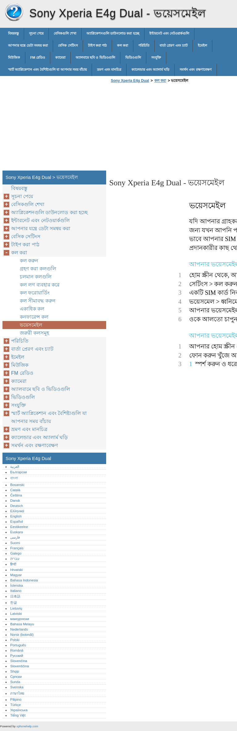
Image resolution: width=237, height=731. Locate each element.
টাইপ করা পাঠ (97, 45)
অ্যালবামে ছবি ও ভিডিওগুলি (95, 57)
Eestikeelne (19, 527)
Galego (15, 553)
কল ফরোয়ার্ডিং (35, 292)
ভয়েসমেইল (31, 324)
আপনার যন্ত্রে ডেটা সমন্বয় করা (28, 45)
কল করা (122, 45)
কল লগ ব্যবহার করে (40, 284)
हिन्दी (13, 564)
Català (15, 490)
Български (18, 472)
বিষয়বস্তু (13, 33)
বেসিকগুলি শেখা (65, 33)
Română (16, 650)
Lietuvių (16, 608)
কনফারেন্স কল (34, 316)
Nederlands (19, 629)
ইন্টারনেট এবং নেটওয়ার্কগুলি (169, 33)
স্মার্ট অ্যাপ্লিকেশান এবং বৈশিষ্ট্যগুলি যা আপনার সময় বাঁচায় (47, 69)
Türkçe (15, 705)
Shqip (14, 671)
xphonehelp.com (27, 726)
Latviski (16, 613)
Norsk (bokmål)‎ (22, 634)
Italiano (15, 591)
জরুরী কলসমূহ (34, 333)
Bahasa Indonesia (24, 580)
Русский (16, 655)
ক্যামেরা (60, 57)
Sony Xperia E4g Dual (14, 12)
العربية (14, 466)
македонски (19, 619)
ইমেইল (202, 45)
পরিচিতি (143, 45)
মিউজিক (14, 57)
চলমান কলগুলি (36, 276)
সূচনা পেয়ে (36, 33)
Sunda (15, 682)
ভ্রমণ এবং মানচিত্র (109, 69)
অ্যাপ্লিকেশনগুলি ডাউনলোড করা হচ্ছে (112, 33)
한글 (13, 602)
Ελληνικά (17, 511)
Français (16, 548)
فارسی (15, 537)
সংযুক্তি (156, 57)
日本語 (15, 596)
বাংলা (14, 478)
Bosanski (17, 485)
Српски (16, 676)
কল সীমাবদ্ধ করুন (38, 300)
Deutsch (16, 506)
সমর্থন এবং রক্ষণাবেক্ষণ (195, 69)
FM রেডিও (37, 57)
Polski (14, 640)
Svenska (16, 687)
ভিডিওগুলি (133, 57)
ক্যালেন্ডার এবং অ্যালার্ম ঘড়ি (150, 69)
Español (16, 521)
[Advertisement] (161, 128)
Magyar (16, 575)
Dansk (15, 500)
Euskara (16, 532)
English (16, 516)
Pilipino (15, 699)
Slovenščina (19, 666)
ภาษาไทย (17, 693)
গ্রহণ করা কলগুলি (38, 268)
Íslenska (16, 585)
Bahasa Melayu (22, 624)
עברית (14, 558)
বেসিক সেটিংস (67, 45)
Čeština (16, 495)
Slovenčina (18, 661)
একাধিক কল (32, 308)
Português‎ (18, 645)
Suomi (15, 543)
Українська (18, 710)
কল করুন (29, 260)
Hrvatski (16, 570)
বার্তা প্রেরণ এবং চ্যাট (174, 45)
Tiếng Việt (17, 715)
